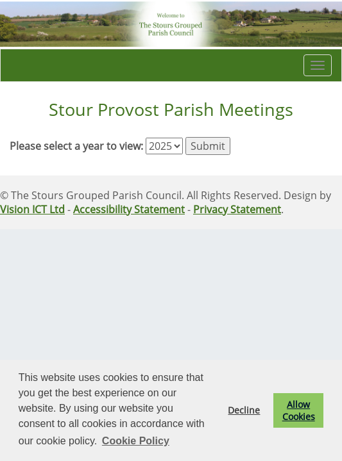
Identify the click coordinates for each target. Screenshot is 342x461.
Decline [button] (244, 410)
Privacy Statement (237, 209)
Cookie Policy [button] (135, 440)
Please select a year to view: (76, 146)
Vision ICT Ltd (32, 209)
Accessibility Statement (129, 209)
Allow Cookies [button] (298, 410)
